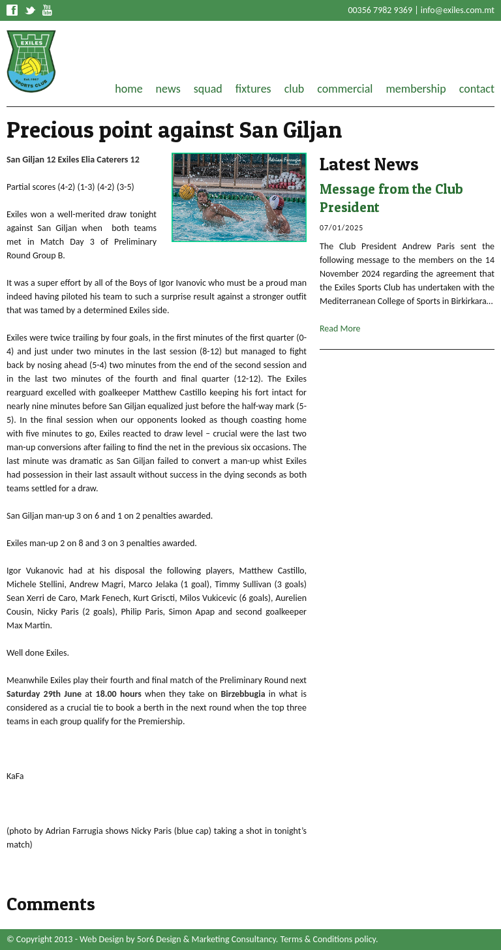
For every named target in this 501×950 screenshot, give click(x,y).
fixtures (253, 89)
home (128, 89)
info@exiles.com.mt (457, 10)
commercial (344, 89)
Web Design (102, 939)
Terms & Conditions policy (328, 939)
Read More (340, 328)
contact (476, 89)
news (168, 89)
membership (416, 89)
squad (208, 89)
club (294, 89)
